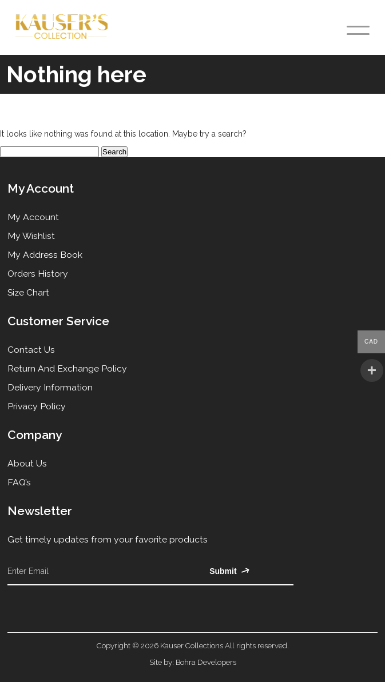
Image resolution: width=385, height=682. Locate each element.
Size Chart (28, 292)
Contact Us (31, 349)
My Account (33, 217)
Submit (229, 571)
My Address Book (44, 254)
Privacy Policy (36, 406)
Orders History (37, 273)
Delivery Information (50, 387)
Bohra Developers (206, 662)
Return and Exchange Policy (67, 368)
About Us (27, 463)
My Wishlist (31, 235)
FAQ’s (19, 482)
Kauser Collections (191, 645)
